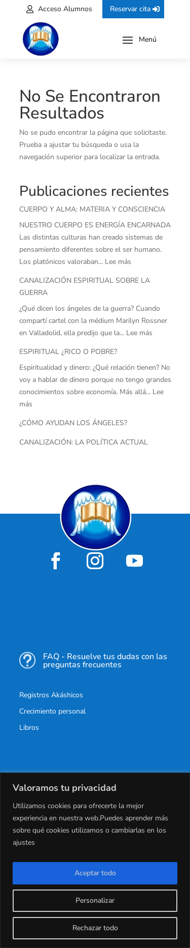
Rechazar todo (95, 928)
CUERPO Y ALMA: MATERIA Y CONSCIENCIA (92, 209)
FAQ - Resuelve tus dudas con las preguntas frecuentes (105, 660)
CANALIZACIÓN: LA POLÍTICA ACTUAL (83, 442)
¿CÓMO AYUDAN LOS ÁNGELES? (73, 423)
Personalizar (95, 900)
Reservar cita (130, 9)
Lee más (118, 261)
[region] (95, 860)
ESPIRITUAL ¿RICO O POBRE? (68, 352)
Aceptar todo (95, 873)
